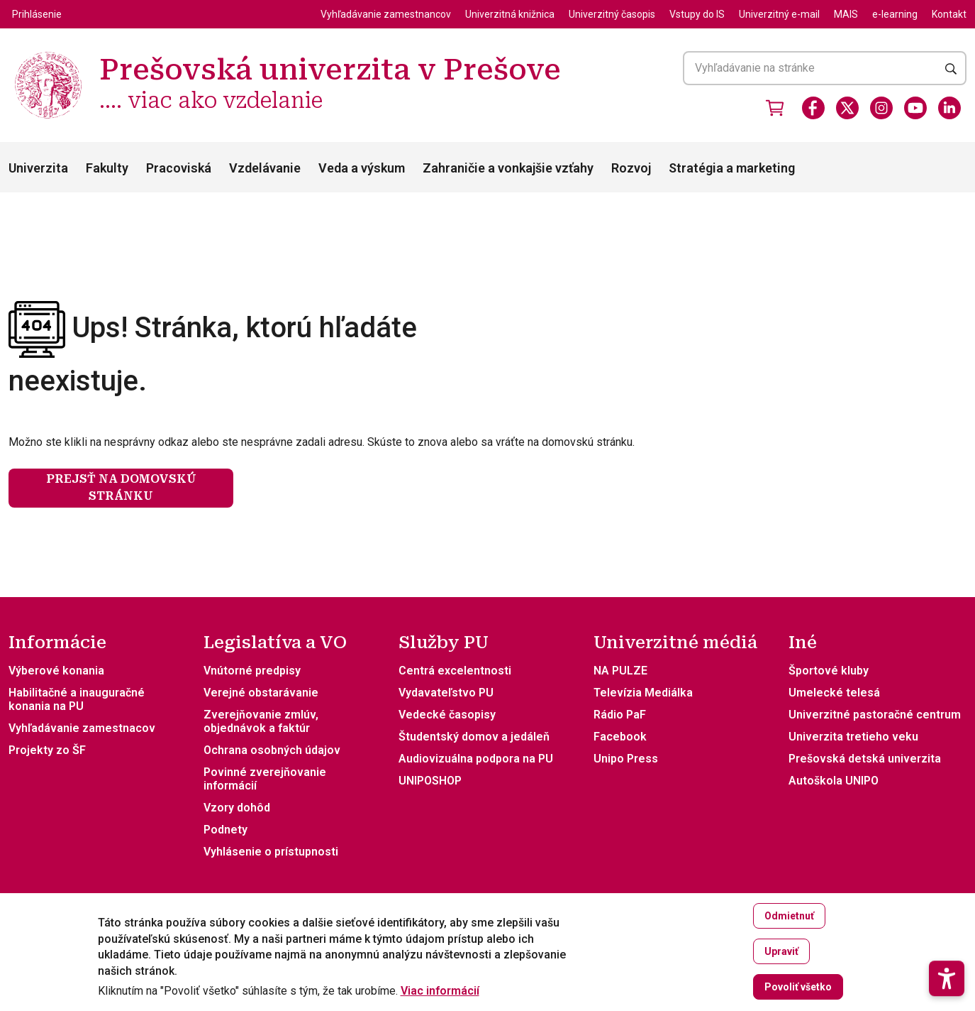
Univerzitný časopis (612, 14)
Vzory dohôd (237, 807)
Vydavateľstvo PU (446, 692)
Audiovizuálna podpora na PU (476, 758)
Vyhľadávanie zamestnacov (82, 728)
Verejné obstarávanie (261, 692)
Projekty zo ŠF (47, 750)
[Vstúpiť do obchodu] (775, 108)
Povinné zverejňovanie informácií (265, 778)
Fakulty (107, 167)
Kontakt (949, 14)
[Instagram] (881, 108)
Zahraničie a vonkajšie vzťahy (508, 167)
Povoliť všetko (798, 992)
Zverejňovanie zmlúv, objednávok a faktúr (261, 721)
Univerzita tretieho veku (853, 736)
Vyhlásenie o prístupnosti (271, 851)
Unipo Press (626, 758)
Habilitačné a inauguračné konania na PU (77, 699)
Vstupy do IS (697, 14)
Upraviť (781, 957)
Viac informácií (440, 996)
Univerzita (38, 167)
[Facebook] (813, 108)
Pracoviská (178, 167)
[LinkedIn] (949, 108)
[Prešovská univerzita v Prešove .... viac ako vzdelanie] (48, 53)
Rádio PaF (620, 714)
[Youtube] (915, 108)
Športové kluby (829, 670)
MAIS (846, 14)
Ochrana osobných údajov (272, 750)
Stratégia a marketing (732, 167)
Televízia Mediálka (643, 692)
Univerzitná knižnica (510, 14)
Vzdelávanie (265, 167)
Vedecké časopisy (447, 714)
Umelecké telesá (834, 692)
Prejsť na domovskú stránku (121, 487)
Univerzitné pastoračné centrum (875, 714)
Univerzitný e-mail (779, 14)
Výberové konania (56, 670)
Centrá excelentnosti (455, 670)
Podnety (225, 829)
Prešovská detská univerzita (865, 758)
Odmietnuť (789, 921)
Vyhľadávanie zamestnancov (386, 14)
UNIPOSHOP (430, 780)
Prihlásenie (37, 14)
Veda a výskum (361, 167)
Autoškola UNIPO (834, 780)
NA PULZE (620, 670)
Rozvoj (631, 167)
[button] (946, 939)
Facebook (620, 736)
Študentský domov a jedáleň (474, 736)
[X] (847, 108)
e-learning (895, 14)
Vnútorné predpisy (252, 670)
